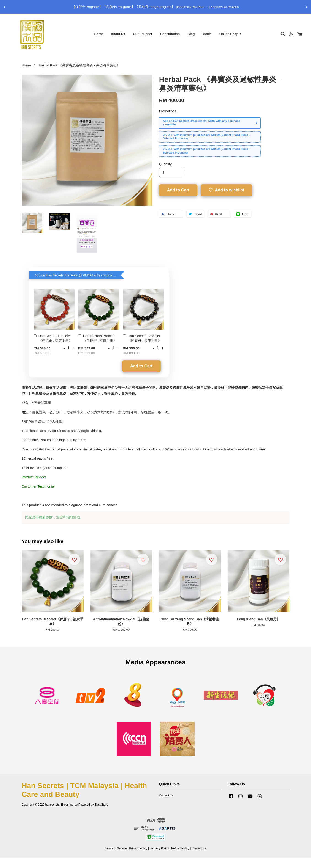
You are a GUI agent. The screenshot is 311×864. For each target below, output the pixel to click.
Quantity (165, 170)
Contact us (166, 801)
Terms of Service (116, 854)
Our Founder (142, 36)
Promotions (167, 117)
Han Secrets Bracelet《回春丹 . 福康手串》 (142, 344)
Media (207, 36)
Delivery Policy (159, 854)
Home (98, 36)
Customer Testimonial (38, 492)
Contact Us (199, 854)
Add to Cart (141, 372)
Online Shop (230, 36)
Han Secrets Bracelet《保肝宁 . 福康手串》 (97, 344)
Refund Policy (180, 854)
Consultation (170, 36)
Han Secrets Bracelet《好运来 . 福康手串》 (53, 344)
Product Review (34, 483)
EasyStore (101, 811)
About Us (118, 36)
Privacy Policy (138, 854)
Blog (191, 36)
